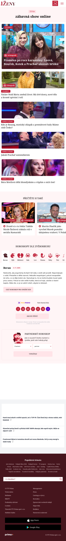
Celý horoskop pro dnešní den (18, 290)
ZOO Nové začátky (29, 466)
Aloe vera (42, 469)
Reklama (8, 495)
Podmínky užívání (11, 502)
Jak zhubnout (10, 464)
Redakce (36, 509)
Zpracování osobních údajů (42, 502)
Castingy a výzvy (38, 495)
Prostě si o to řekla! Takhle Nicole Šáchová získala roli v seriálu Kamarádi (18, 229)
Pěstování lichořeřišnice (53, 469)
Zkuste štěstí (32, 316)
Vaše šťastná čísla (43, 303)
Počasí (9, 466)
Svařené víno (17, 469)
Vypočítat (33, 353)
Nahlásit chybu (10, 513)
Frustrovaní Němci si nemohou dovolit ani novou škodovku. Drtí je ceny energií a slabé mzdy (31, 440)
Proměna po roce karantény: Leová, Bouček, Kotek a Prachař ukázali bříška (31, 62)
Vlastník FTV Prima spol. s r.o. (15, 509)
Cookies (7, 506)
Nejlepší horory (32, 464)
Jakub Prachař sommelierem (15, 154)
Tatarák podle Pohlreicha (30, 469)
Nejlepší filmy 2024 (21, 464)
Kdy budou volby (18, 466)
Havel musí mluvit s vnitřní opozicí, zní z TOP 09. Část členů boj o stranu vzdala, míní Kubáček (32, 419)
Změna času (51, 464)
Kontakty (36, 499)
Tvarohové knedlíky (28, 471)
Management (37, 488)
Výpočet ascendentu (14, 471)
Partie (58, 464)
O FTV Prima (9, 488)
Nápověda (36, 506)
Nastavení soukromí (40, 513)
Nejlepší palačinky (41, 471)
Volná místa (9, 492)
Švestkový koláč (52, 471)
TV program (42, 464)
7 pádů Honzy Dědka (53, 466)
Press (35, 492)
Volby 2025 (8, 469)
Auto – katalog (41, 466)
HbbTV (7, 499)
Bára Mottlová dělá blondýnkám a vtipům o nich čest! (28, 182)
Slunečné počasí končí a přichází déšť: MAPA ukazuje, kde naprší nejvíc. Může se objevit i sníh (31, 430)
